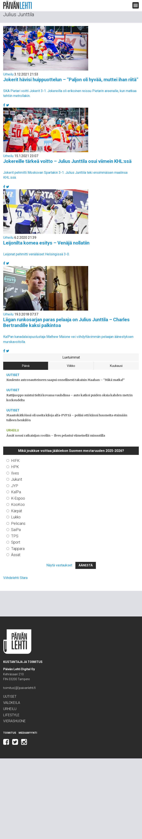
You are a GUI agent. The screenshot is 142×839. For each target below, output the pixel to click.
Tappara (18, 548)
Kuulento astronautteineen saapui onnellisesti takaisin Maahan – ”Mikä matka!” (65, 380)
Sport (15, 542)
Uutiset (12, 375)
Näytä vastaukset (59, 565)
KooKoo (18, 504)
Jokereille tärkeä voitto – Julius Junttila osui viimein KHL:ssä (67, 161)
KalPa (16, 492)
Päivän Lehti (17, 5)
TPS (14, 536)
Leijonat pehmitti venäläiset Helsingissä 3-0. (36, 254)
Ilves (15, 473)
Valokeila (11, 703)
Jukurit (16, 479)
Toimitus (9, 732)
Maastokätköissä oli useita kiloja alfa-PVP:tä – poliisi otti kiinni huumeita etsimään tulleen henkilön (66, 417)
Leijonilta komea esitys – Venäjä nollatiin (46, 243)
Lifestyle (11, 715)
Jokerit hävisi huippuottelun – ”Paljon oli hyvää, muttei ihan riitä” (70, 79)
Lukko (16, 517)
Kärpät (16, 511)
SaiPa (16, 529)
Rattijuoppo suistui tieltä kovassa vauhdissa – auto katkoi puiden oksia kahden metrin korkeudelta (69, 397)
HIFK (15, 460)
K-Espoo (18, 498)
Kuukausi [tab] (116, 366)
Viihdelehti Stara (15, 578)
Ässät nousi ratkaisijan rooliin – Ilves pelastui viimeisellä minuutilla (55, 435)
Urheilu (8, 74)
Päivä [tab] (25, 366)
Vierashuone (14, 721)
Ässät (15, 555)
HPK (15, 466)
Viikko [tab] (71, 366)
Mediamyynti (28, 732)
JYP (14, 485)
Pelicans (18, 523)
